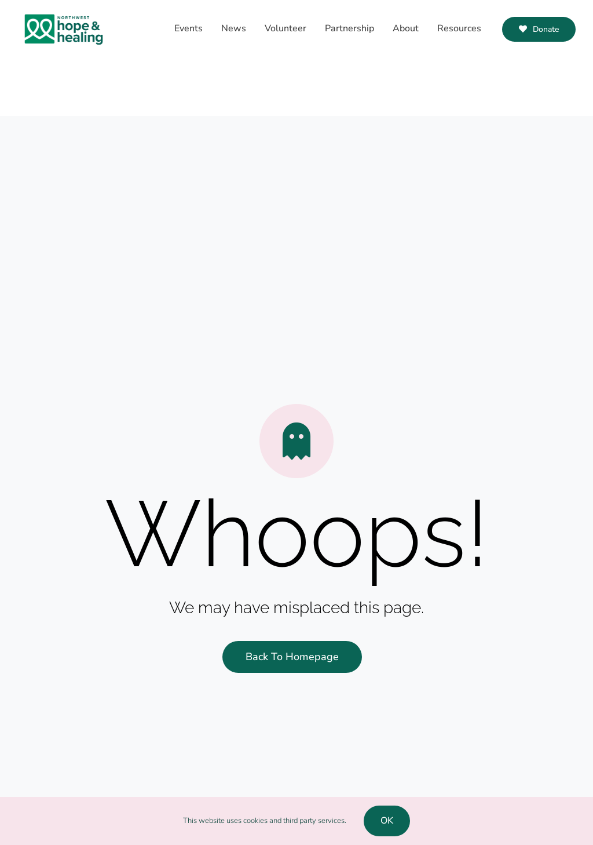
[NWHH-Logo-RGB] (63, 11)
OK (386, 820)
